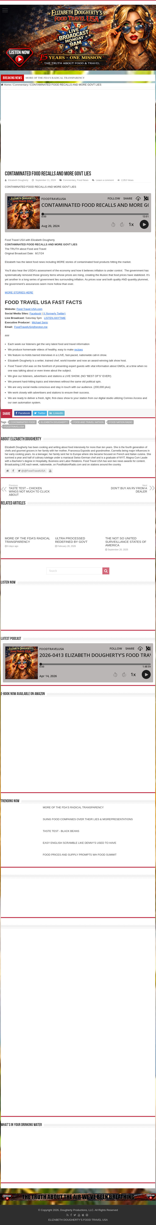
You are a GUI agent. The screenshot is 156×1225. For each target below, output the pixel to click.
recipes (78, 349)
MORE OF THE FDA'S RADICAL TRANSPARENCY (73, 807)
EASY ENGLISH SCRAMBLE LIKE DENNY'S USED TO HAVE (79, 842)
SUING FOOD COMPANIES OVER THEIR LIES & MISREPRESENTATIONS (88, 819)
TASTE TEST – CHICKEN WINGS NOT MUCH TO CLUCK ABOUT (30, 490)
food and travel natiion (88, 422)
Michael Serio (40, 322)
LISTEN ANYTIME (55, 317)
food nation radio (120, 422)
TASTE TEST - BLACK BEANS (61, 831)
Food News (82, 180)
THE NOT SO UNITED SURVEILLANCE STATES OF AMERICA (125, 541)
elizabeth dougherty (54, 422)
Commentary (20, 84)
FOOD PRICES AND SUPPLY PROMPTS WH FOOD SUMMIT (80, 854)
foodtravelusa (14, 426)
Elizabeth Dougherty (18, 180)
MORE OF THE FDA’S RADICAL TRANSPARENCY (55, 77)
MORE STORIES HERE (19, 292)
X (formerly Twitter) (54, 313)
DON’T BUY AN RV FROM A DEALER (126, 488)
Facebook (35, 313)
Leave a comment (105, 180)
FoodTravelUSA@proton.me (31, 326)
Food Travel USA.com (29, 309)
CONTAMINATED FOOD (23, 422)
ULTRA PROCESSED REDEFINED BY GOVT (71, 539)
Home (6, 84)
